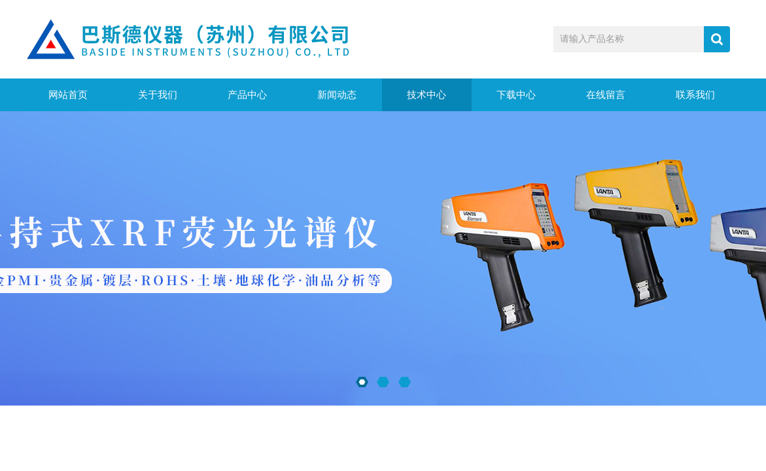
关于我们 (157, 95)
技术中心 (426, 95)
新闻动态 (337, 95)
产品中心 (247, 95)
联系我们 (695, 95)
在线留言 (605, 95)
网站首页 (68, 95)
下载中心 (516, 95)
